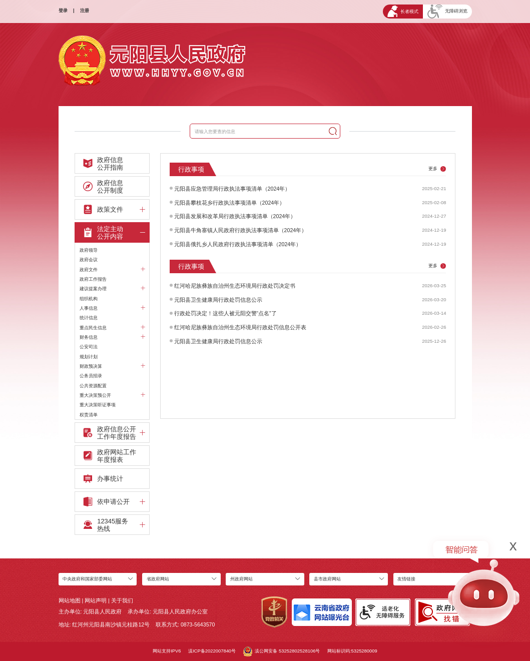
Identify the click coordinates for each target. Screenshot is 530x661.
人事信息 (112, 308)
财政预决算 (112, 366)
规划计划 (89, 356)
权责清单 (89, 414)
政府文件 (112, 270)
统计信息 (89, 317)
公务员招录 (91, 375)
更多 (437, 169)
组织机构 (89, 298)
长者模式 (402, 11)
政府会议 (89, 259)
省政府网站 (158, 578)
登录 (63, 10)
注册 (84, 10)
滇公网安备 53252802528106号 (281, 651)
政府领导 (89, 250)
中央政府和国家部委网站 (87, 578)
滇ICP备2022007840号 (212, 650)
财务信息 (112, 337)
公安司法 (89, 346)
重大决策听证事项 (98, 404)
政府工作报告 (93, 279)
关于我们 (122, 600)
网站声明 (96, 600)
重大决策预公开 (112, 395)
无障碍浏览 (447, 12)
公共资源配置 (93, 385)
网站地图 (70, 600)
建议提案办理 (112, 289)
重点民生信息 (112, 328)
